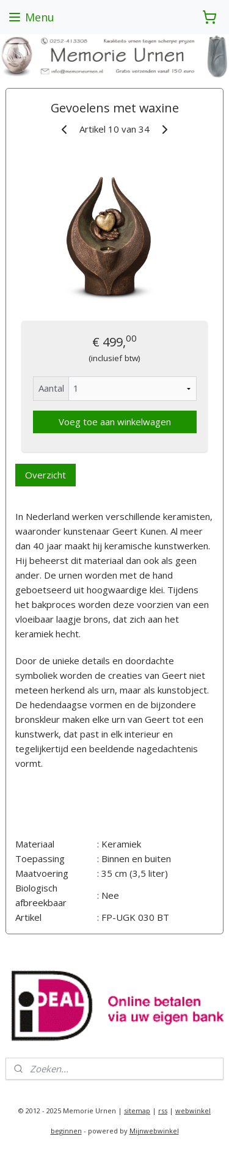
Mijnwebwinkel (154, 1130)
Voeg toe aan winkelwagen (115, 421)
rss (162, 1110)
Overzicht (45, 475)
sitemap (137, 1110)
